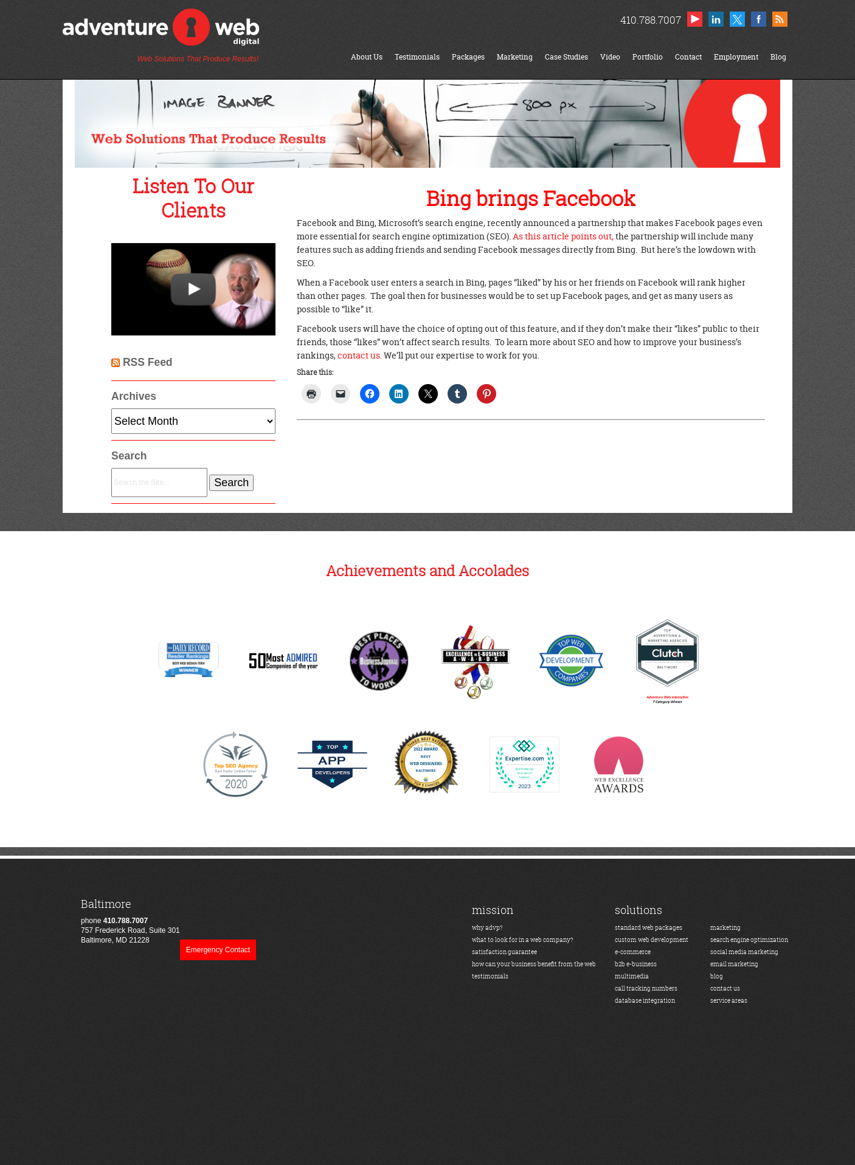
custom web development (651, 940)
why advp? (487, 928)
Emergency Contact (218, 950)
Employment (736, 57)
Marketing (515, 57)
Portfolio (647, 57)
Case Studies (566, 57)
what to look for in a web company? (522, 940)
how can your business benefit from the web (534, 964)
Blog (778, 57)
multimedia (632, 976)
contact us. (360, 355)
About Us (366, 57)
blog (716, 976)
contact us (725, 988)
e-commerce (633, 952)
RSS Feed (148, 362)
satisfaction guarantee (504, 952)
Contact (688, 57)
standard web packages (648, 928)
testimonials (490, 976)
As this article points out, (563, 236)
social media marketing (744, 952)
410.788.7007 (650, 20)
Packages (468, 57)
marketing (725, 928)
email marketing (734, 964)
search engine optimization (749, 940)
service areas (728, 1001)
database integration (645, 1001)
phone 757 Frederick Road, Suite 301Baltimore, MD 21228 (130, 921)
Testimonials (417, 57)
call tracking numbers (646, 988)
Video (610, 57)
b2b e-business (636, 964)
